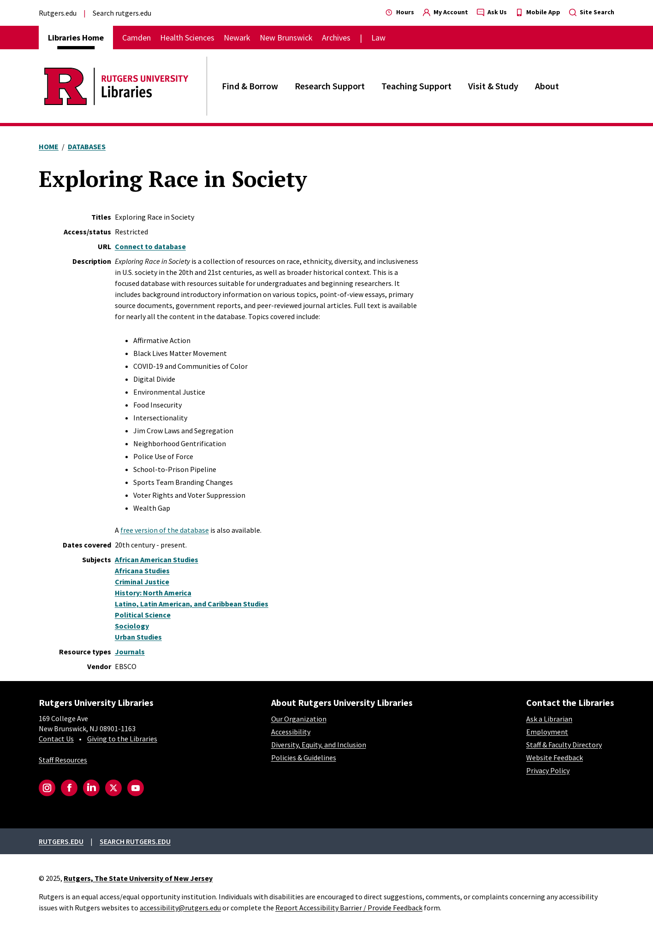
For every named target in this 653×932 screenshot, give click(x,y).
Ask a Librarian (549, 718)
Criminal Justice (142, 581)
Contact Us (56, 738)
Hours (400, 12)
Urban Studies (138, 636)
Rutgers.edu (58, 12)
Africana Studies (142, 570)
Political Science (143, 614)
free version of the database (164, 530)
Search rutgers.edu (122, 12)
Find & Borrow (250, 86)
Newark (237, 37)
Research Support (330, 86)
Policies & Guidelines (303, 757)
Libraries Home (76, 37)
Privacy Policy (548, 770)
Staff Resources (63, 759)
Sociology (132, 625)
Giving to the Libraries (122, 738)
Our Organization (298, 718)
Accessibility (290, 731)
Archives (336, 37)
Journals (130, 651)
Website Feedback (554, 757)
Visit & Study (493, 86)
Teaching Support (416, 86)
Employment (547, 731)
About (547, 86)
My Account (445, 12)
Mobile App (538, 12)
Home (49, 146)
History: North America (153, 592)
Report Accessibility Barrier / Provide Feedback (348, 907)
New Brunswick (286, 37)
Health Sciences (187, 37)
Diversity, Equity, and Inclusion (318, 744)
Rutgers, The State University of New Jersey (138, 878)
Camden (136, 37)
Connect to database (150, 246)
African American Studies (156, 559)
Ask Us (492, 12)
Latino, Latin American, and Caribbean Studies (191, 603)
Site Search (591, 12)
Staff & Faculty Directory (564, 744)
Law (378, 37)
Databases (87, 146)
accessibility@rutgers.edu (180, 907)
